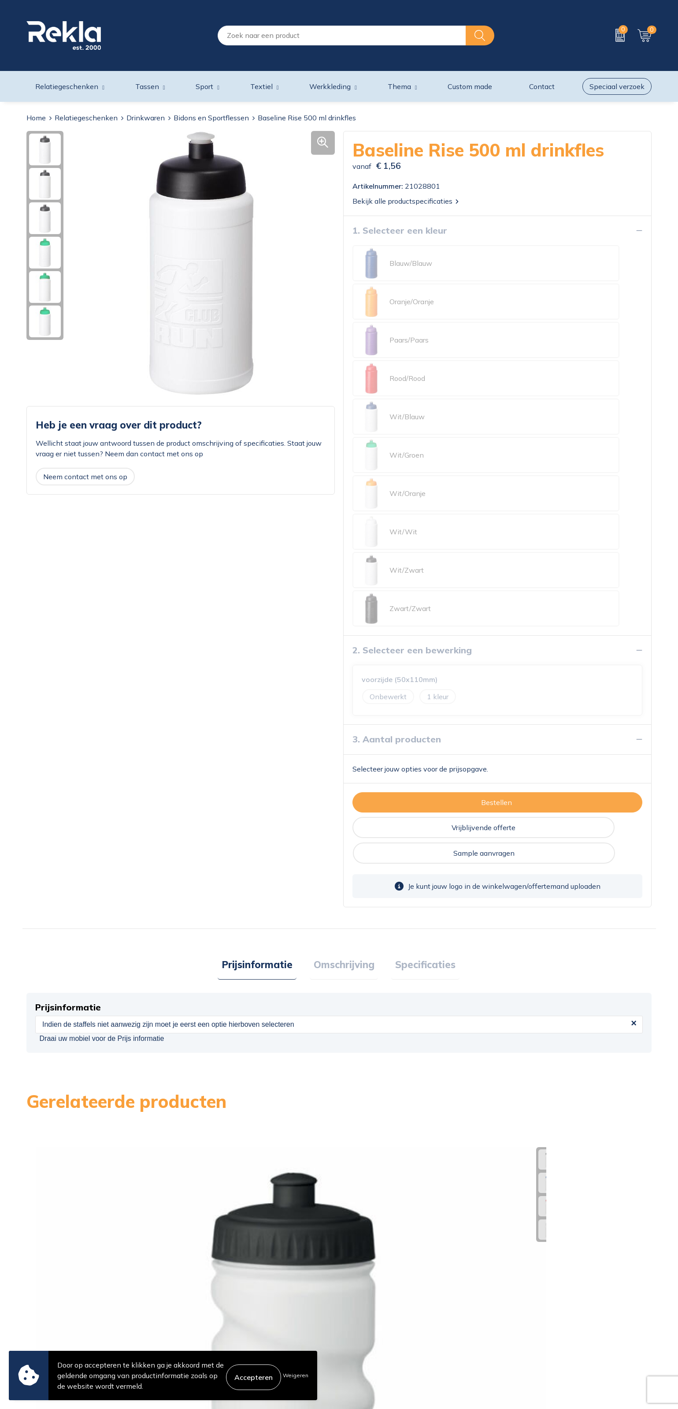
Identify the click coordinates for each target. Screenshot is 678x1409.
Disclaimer (519, 1304)
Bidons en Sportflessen (211, 117)
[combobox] (342, 35)
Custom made (470, 86)
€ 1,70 (371, 1112)
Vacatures (201, 1290)
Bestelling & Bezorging (380, 1290)
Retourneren (363, 1318)
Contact (356, 1276)
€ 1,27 (215, 1099)
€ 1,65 (527, 1112)
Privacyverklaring (530, 1290)
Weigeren (295, 1375)
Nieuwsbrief (204, 1318)
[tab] (265, 711)
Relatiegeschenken (86, 117)
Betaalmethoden (370, 1304)
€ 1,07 (59, 1122)
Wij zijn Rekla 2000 (217, 1304)
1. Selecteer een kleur (399, 230)
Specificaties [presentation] (418, 710)
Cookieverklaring (529, 1276)
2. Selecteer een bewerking (412, 419)
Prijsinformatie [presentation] (265, 710)
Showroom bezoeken (219, 1346)
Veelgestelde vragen (218, 1332)
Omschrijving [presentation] (344, 710)
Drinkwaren (145, 117)
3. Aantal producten (396, 508)
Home (36, 117)
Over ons (199, 1276)
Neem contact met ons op (85, 476)
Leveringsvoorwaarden (539, 1318)
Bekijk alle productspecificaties (405, 201)
